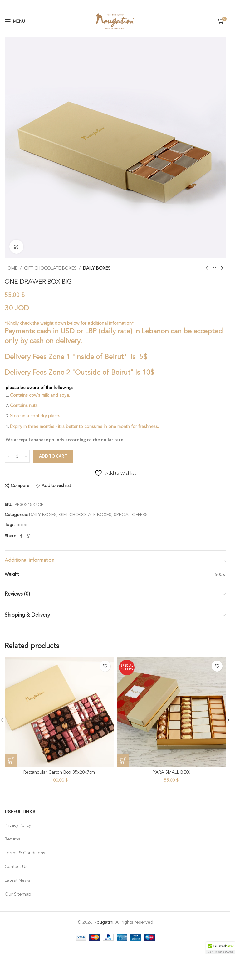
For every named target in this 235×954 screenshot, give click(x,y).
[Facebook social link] (21, 536)
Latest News (17, 880)
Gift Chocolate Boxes (50, 268)
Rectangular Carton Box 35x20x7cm (59, 772)
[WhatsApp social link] (28, 536)
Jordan (21, 525)
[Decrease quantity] (8, 456)
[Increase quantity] (26, 456)
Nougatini (103, 922)
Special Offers (131, 515)
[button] (11, 760)
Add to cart (53, 456)
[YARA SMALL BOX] (171, 712)
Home (11, 268)
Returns (12, 839)
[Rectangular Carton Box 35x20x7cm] (59, 712)
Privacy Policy (18, 825)
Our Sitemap (18, 894)
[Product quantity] (17, 456)
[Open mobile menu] (15, 21)
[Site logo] (115, 21)
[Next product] (222, 268)
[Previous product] (207, 268)
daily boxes (96, 268)
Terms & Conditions (25, 853)
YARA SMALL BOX (171, 772)
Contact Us (16, 867)
